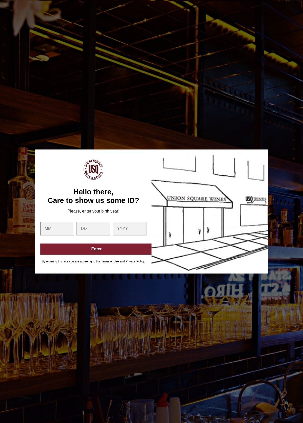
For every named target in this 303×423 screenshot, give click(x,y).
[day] (93, 228)
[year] (129, 228)
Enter (96, 249)
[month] (57, 228)
